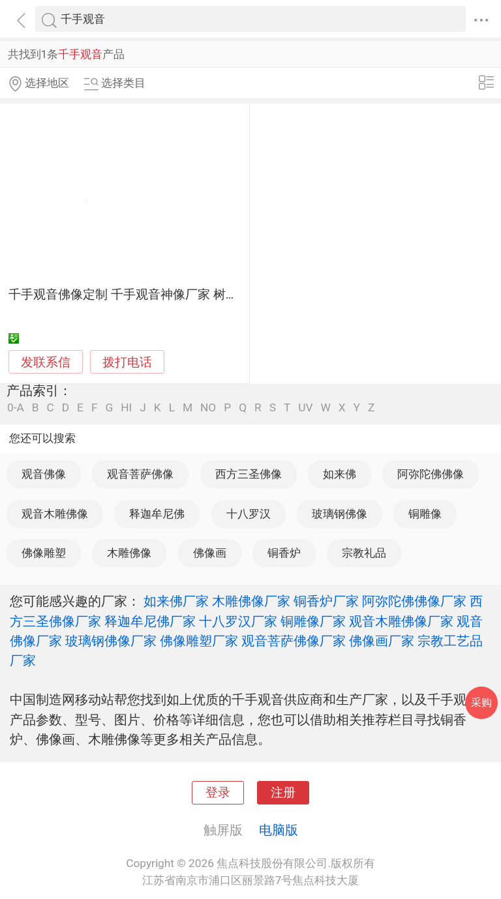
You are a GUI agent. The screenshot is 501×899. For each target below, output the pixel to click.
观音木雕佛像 (55, 513)
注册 (283, 793)
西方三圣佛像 (248, 473)
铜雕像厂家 (313, 621)
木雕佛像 (129, 552)
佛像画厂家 (381, 641)
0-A (15, 407)
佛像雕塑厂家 (199, 641)
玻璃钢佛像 (339, 513)
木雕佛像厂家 (251, 601)
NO (208, 407)
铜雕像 (425, 513)
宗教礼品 (364, 552)
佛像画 (209, 552)
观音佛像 (44, 473)
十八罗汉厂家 (238, 621)
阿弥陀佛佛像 (430, 473)
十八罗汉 (248, 513)
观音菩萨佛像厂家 (293, 641)
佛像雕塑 (44, 552)
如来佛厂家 (176, 601)
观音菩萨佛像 (140, 473)
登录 (217, 793)
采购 (481, 702)
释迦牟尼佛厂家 (150, 621)
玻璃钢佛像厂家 (111, 641)
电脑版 (278, 830)
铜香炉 (284, 552)
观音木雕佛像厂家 (401, 621)
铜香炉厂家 (326, 601)
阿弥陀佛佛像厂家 (414, 601)
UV (305, 407)
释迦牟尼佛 (157, 513)
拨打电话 (127, 362)
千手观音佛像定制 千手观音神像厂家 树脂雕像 (135, 294)
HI (126, 407)
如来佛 (339, 473)
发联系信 (45, 362)
